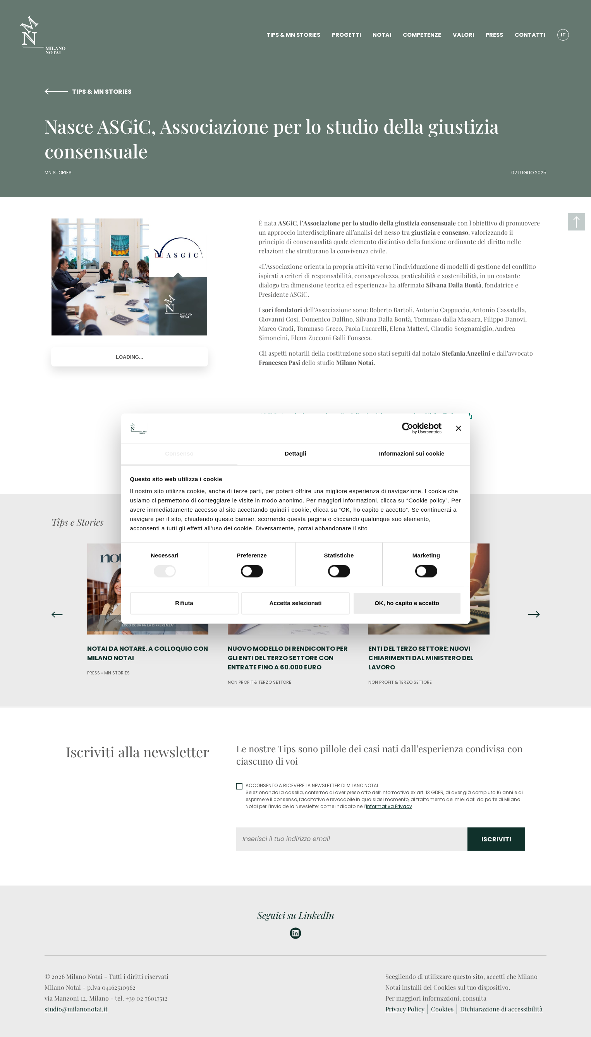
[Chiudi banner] (458, 428)
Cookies (442, 1009)
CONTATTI (530, 35)
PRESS (494, 35)
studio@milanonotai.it (76, 1009)
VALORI (463, 35)
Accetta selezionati (295, 603)
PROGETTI (346, 35)
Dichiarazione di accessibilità (501, 1009)
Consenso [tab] (179, 454)
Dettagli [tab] (295, 454)
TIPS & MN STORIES (293, 35)
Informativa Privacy (389, 806)
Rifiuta (184, 603)
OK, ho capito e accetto (407, 603)
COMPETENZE (422, 35)
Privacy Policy (404, 1009)
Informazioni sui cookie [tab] (412, 454)
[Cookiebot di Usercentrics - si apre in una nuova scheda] (408, 428)
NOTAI (382, 35)
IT (563, 34)
